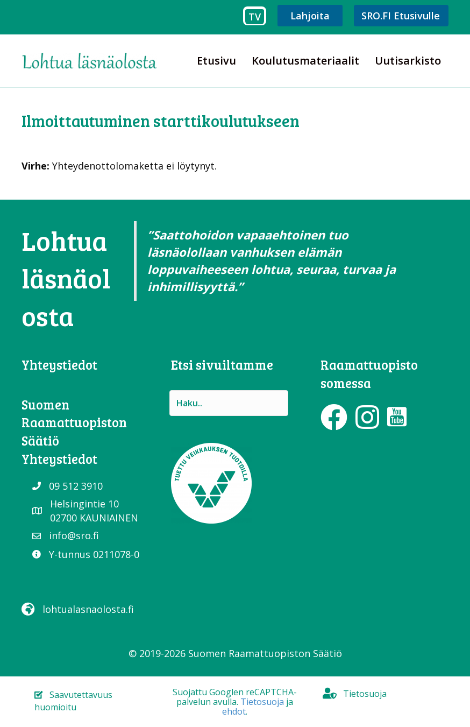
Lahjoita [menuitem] (310, 15)
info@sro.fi (74, 535)
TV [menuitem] (254, 16)
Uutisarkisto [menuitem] (408, 60)
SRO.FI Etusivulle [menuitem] (400, 15)
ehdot (234, 711)
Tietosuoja (262, 702)
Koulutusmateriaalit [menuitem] (305, 60)
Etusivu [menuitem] (216, 60)
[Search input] (228, 403)
